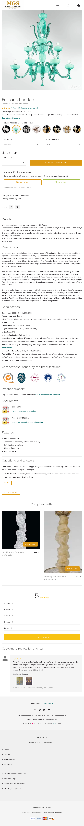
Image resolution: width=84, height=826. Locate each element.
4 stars (9, 610)
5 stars (8, 603)
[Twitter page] (49, 709)
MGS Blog (8, 764)
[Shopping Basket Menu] (79, 5)
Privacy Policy (9, 759)
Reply (6, 483)
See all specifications (11, 118)
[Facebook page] (35, 709)
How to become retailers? (15, 774)
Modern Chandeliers (21, 195)
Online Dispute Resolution (15, 784)
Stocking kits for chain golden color (55, 577)
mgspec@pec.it (15, 788)
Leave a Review (42, 637)
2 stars (8, 622)
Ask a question (10, 492)
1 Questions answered (28, 108)
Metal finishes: (10, 139)
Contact (7, 755)
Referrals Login (10, 779)
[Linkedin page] (44, 709)
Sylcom (18, 199)
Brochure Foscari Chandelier (24, 411)
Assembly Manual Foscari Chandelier (27, 422)
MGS (54, 724)
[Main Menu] (57, 5)
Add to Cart (30, 544)
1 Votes (14, 108)
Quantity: (8, 158)
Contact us (49, 703)
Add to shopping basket (56, 163)
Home (6, 750)
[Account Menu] (68, 5)
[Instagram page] (40, 709)
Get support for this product (47, 395)
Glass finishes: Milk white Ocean (18, 123)
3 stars (8, 616)
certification (7, 348)
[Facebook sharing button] (11, 207)
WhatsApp (61, 182)
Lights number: (52, 139)
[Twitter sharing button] (17, 207)
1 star (8, 628)
